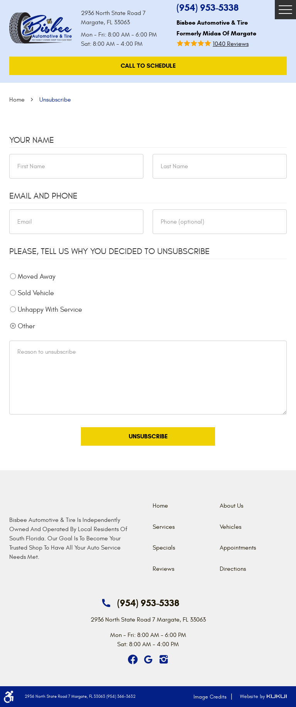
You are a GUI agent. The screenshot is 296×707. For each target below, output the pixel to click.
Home (17, 99)
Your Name (31, 140)
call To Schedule (148, 65)
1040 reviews (231, 44)
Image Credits (210, 697)
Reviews (163, 568)
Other (26, 326)
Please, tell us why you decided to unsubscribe (109, 251)
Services (164, 526)
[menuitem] (186, 505)
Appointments (238, 547)
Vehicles (230, 526)
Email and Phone (43, 196)
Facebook (132, 659)
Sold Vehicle (36, 293)
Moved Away (37, 276)
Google (148, 659)
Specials (164, 547)
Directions (233, 568)
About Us (231, 505)
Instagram (163, 659)
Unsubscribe (55, 99)
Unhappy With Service (50, 310)
